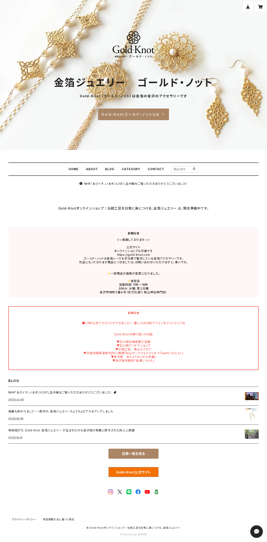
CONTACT (156, 169)
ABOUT (92, 169)
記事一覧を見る (133, 454)
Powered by (133, 534)
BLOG (109, 169)
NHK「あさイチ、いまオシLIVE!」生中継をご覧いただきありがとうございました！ (133, 183)
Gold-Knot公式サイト (133, 472)
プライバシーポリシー (24, 519)
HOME (73, 169)
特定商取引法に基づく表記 (58, 519)
